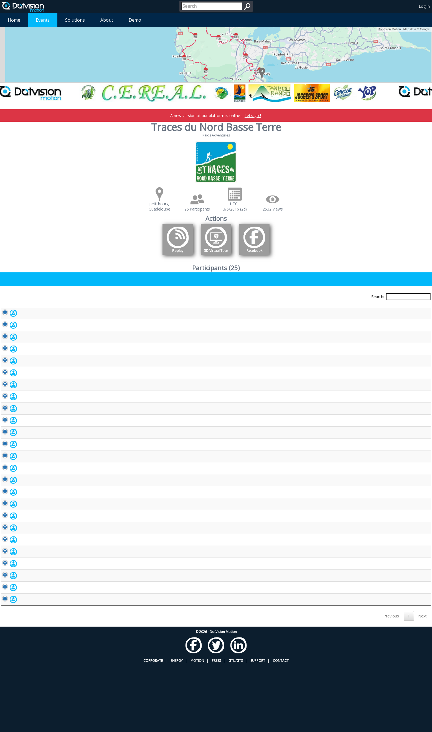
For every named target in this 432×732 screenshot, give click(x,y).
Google (425, 29)
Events (43, 20)
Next (422, 682)
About (106, 20)
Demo (135, 20)
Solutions (75, 20)
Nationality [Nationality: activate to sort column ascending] (241, 307)
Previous (391, 682)
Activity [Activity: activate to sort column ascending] (304, 307)
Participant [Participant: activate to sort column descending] (45, 307)
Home (14, 20)
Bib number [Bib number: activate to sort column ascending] (172, 307)
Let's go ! (253, 115)
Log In (424, 6)
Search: (401, 296)
